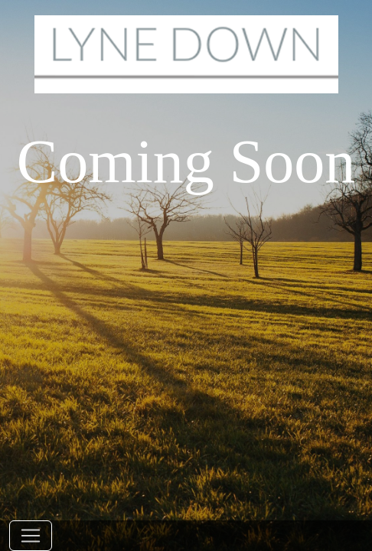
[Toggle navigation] (30, 535)
